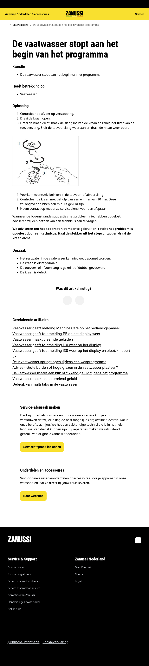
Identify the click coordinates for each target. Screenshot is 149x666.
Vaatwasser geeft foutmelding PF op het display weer (56, 334)
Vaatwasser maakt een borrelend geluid (44, 378)
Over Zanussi (83, 567)
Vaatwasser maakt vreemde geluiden (42, 339)
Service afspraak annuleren (24, 588)
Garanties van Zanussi (21, 595)
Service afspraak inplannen (24, 581)
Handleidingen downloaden (24, 602)
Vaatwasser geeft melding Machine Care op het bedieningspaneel (66, 328)
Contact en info (17, 567)
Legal (78, 581)
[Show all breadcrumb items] (6, 24)
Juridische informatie (23, 642)
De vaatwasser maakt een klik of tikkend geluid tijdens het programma (70, 373)
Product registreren (19, 574)
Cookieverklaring (55, 642)
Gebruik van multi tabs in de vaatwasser (44, 384)
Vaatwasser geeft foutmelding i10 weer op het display (56, 345)
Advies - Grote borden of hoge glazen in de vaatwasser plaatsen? (65, 367)
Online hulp (14, 609)
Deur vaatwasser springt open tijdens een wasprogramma (59, 362)
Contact (80, 574)
